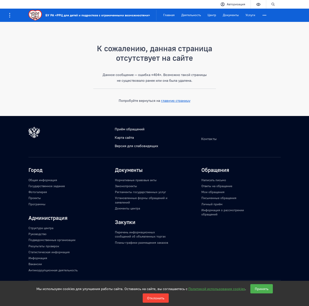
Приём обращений (129, 129)
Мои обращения (213, 192)
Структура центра (40, 228)
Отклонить (155, 298)
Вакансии (35, 264)
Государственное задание (46, 186)
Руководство (37, 234)
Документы (231, 15)
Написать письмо (213, 180)
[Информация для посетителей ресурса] (10, 15)
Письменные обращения (218, 198)
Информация (37, 258)
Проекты (34, 198)
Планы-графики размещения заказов (141, 242)
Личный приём (212, 204)
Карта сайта (124, 137)
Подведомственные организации (51, 240)
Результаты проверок (43, 246)
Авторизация (232, 4)
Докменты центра (127, 208)
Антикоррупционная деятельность (53, 270)
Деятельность (191, 15)
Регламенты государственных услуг (140, 192)
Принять (261, 289)
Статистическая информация (49, 252)
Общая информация (42, 180)
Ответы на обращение (216, 186)
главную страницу (175, 100)
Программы (36, 204)
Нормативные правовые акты (136, 180)
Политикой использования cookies (216, 289)
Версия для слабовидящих (136, 146)
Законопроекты (126, 186)
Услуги (250, 15)
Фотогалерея (37, 192)
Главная (169, 15)
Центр (212, 15)
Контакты (209, 139)
